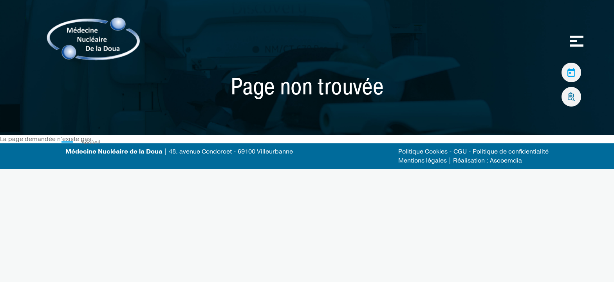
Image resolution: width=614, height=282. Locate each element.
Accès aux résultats (571, 94)
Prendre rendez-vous (571, 70)
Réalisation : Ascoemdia (487, 160)
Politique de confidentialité (511, 151)
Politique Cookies (423, 151)
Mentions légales (422, 160)
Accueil (90, 142)
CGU (460, 151)
